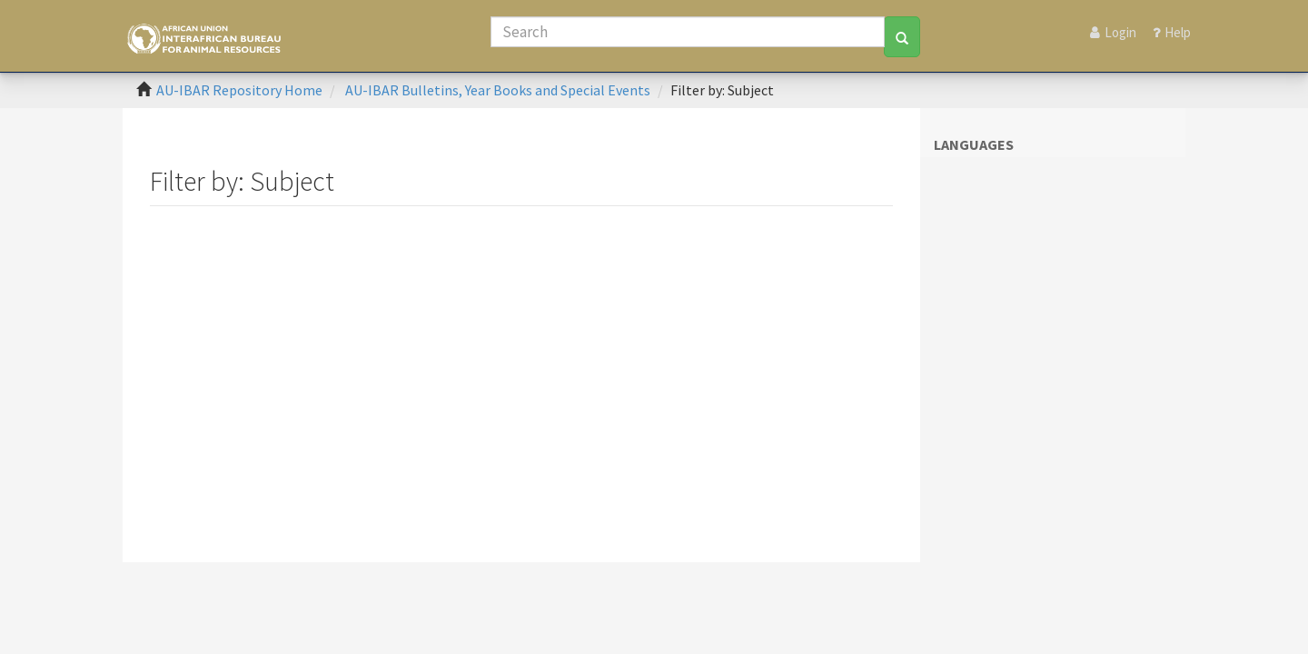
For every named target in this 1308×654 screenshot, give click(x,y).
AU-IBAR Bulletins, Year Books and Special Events (497, 90)
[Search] (687, 31)
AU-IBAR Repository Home (239, 90)
